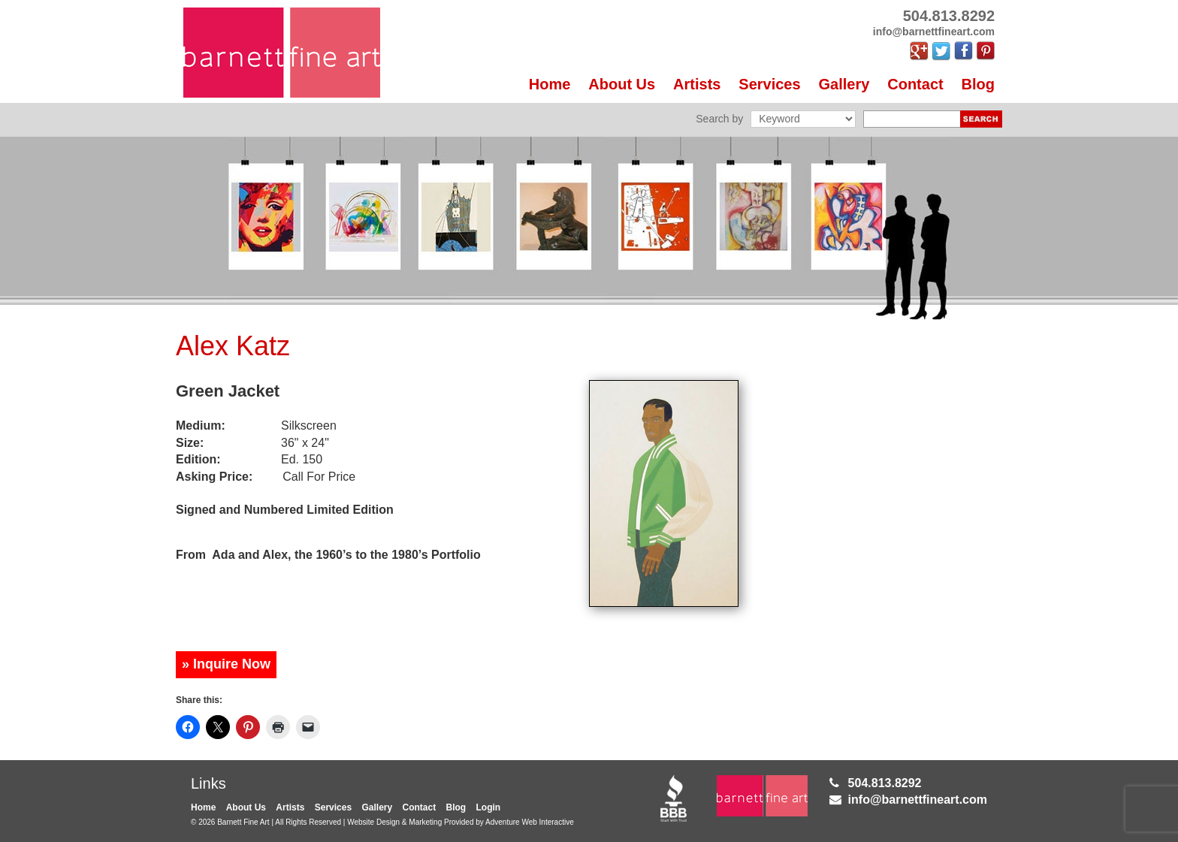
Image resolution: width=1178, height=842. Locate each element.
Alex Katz (233, 345)
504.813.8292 (885, 783)
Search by (719, 119)
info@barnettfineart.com (917, 799)
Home (550, 84)
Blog (978, 84)
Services (769, 84)
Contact (915, 84)
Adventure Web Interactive (529, 822)
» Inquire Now (226, 663)
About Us (621, 84)
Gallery (844, 84)
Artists (696, 84)
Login (488, 807)
